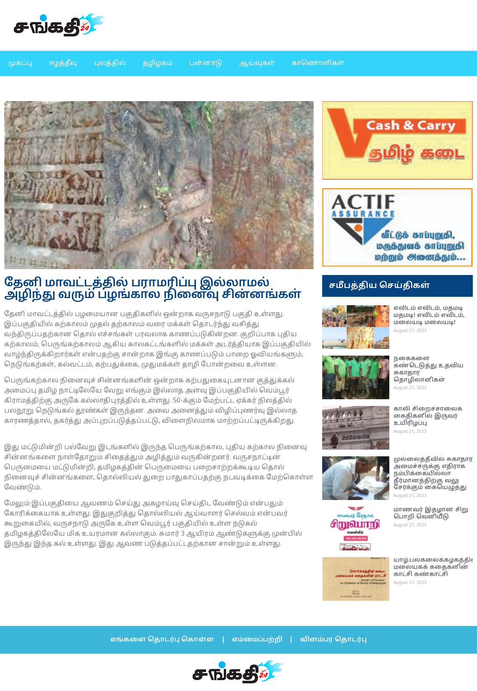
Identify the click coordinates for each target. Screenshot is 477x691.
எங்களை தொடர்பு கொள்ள (162, 640)
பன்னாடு (205, 63)
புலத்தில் (110, 63)
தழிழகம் (157, 63)
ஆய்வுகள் (257, 63)
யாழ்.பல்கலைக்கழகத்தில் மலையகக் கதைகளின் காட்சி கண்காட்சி (435, 567)
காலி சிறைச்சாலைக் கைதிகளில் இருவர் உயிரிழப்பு (428, 416)
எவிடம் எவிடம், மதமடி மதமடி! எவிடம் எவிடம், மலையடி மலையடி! (429, 315)
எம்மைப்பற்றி (257, 640)
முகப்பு (20, 63)
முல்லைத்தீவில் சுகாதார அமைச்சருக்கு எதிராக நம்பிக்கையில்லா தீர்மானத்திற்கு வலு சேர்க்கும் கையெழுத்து (433, 473)
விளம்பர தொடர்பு (333, 640)
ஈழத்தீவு (63, 63)
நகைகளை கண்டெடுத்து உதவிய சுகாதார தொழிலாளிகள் (429, 369)
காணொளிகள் (318, 63)
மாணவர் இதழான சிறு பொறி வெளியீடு (431, 513)
